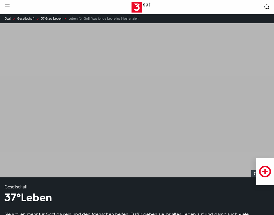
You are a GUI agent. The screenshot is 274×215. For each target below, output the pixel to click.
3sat (8, 19)
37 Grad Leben (51, 19)
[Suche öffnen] (267, 7)
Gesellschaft (26, 19)
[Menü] (7, 7)
